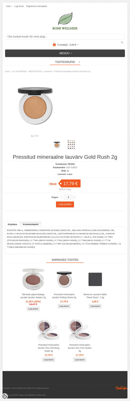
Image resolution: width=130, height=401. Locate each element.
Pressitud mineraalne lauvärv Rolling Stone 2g (64, 296)
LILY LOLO (71, 167)
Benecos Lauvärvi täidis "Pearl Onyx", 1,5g (95, 296)
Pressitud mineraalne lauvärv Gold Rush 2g (72, 71)
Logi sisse (19, 6)
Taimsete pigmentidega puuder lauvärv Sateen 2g (33, 296)
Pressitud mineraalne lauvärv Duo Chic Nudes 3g (80, 348)
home (7, 71)
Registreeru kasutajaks (36, 6)
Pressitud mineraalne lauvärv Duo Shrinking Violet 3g (48, 348)
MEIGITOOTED (35, 71)
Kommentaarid (30, 224)
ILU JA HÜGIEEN (19, 71)
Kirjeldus (12, 224)
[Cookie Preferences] (5, 396)
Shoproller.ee (121, 388)
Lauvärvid (48, 71)
